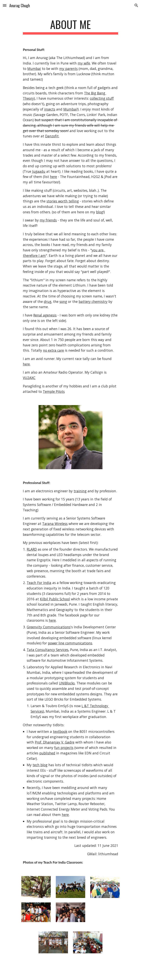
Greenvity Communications (48, 627)
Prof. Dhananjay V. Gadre (54, 742)
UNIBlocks (67, 683)
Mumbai (34, 68)
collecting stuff (102, 98)
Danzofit (52, 136)
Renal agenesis (45, 315)
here (53, 176)
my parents (68, 68)
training (80, 491)
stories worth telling (62, 201)
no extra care (53, 350)
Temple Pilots (54, 391)
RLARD (32, 549)
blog (99, 212)
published (47, 753)
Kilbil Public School (55, 599)
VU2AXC (29, 377)
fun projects (63, 747)
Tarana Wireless (55, 523)
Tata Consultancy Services (47, 649)
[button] (4, 5)
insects (49, 109)
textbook (60, 731)
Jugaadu (38, 171)
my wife (84, 63)
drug (47, 301)
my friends (48, 220)
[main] (70, 26)
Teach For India (39, 582)
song (63, 301)
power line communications (70, 643)
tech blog (40, 765)
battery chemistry (93, 301)
